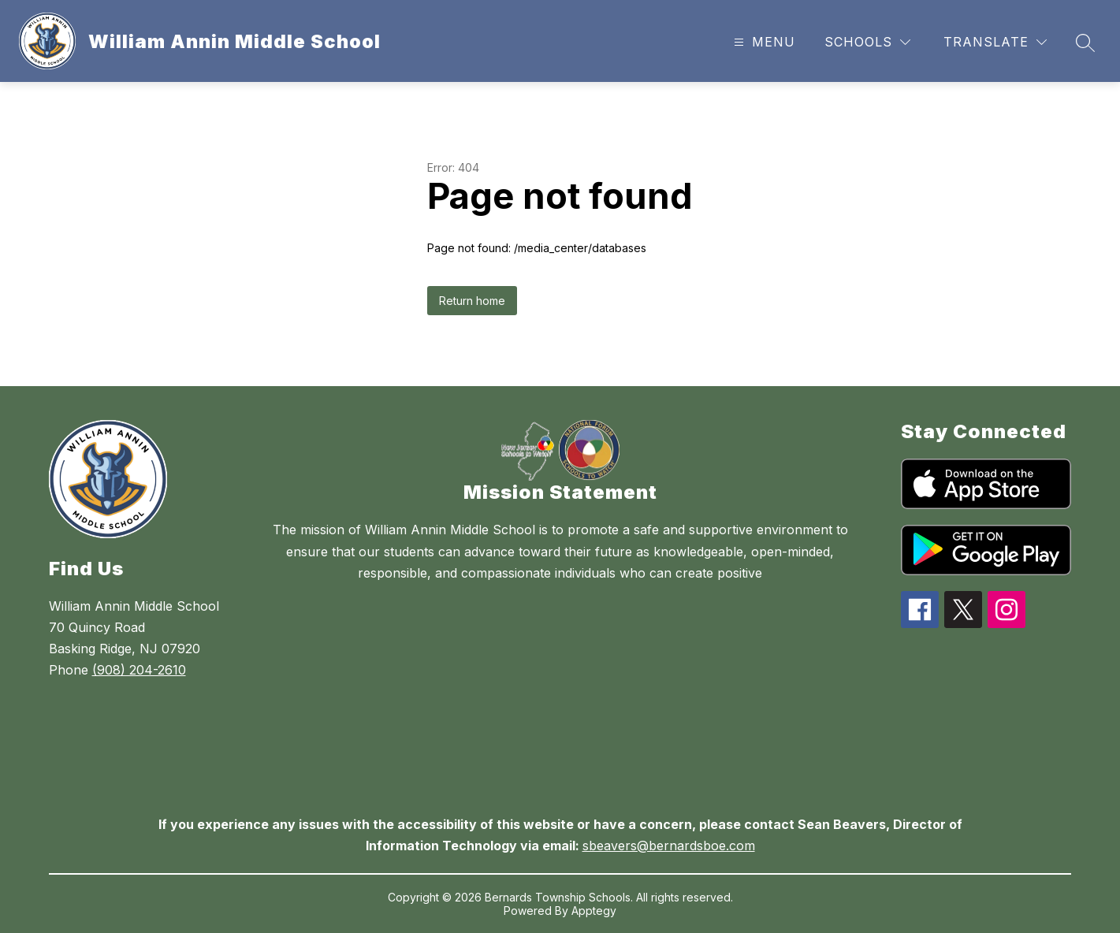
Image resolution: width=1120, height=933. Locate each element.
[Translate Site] (995, 42)
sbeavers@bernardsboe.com (668, 845)
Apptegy (593, 910)
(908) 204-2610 (139, 670)
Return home (472, 300)
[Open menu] (762, 42)
